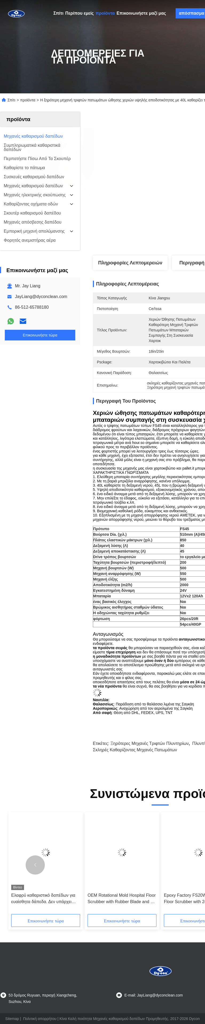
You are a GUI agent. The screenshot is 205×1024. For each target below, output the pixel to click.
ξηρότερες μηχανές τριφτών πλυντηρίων (150, 743)
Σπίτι (58, 13)
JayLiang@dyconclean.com (41, 296)
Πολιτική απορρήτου (39, 1019)
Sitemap (12, 1019)
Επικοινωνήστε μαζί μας (141, 13)
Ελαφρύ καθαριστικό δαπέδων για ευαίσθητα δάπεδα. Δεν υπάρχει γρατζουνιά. (43, 899)
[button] (35, 865)
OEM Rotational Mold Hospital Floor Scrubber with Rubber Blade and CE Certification (122, 899)
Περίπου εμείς (79, 13)
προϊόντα (105, 13)
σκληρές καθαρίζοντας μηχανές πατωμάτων (135, 750)
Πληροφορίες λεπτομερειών (130, 262)
